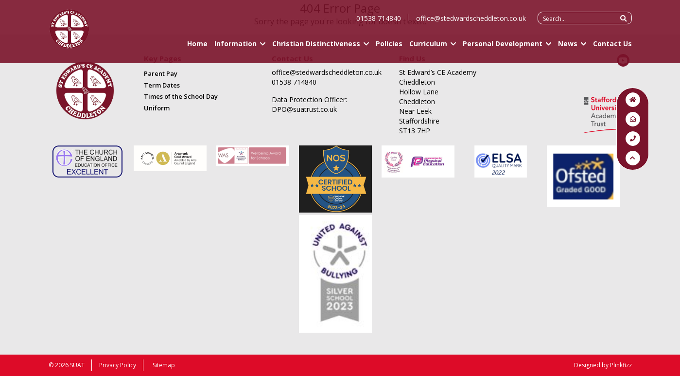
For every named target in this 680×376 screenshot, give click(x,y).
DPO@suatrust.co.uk (304, 109)
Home (197, 47)
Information (235, 47)
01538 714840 (378, 22)
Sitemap (164, 365)
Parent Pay (160, 73)
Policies (389, 47)
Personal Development (502, 47)
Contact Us (612, 47)
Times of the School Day (181, 96)
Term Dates (162, 85)
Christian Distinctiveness (316, 47)
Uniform (157, 108)
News (567, 47)
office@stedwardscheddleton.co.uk (471, 22)
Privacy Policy (117, 365)
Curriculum (428, 47)
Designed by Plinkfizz (603, 365)
